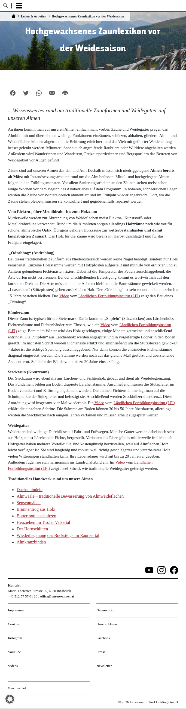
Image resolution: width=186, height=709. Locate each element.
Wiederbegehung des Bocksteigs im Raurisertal (58, 535)
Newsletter (104, 666)
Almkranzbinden (31, 542)
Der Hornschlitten (32, 529)
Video (64, 296)
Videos (13, 666)
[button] (10, 699)
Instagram (15, 638)
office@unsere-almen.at (57, 596)
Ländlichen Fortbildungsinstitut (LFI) (109, 296)
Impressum (16, 610)
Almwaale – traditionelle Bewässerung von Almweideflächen (70, 496)
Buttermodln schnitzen (36, 515)
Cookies (14, 624)
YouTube (14, 652)
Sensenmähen (29, 502)
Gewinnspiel (17, 688)
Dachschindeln (29, 489)
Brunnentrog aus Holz (36, 509)
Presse (100, 652)
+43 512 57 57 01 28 (22, 596)
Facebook (103, 638)
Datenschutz (105, 610)
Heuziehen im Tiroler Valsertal (43, 522)
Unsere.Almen (106, 624)
